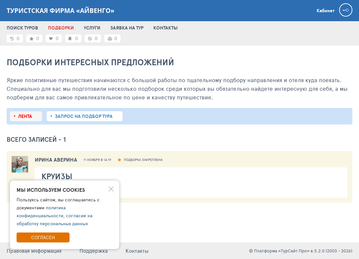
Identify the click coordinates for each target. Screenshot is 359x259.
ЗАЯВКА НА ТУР (126, 28)
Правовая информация (34, 250)
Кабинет (325, 10)
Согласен (43, 237)
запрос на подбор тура (84, 116)
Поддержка (93, 250)
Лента (25, 116)
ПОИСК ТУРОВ (22, 28)
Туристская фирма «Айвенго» (61, 10)
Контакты (137, 250)
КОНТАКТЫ (165, 28)
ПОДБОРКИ (61, 28)
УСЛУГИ (92, 28)
